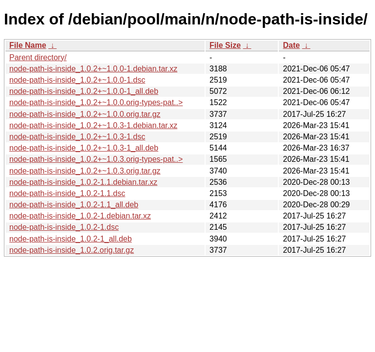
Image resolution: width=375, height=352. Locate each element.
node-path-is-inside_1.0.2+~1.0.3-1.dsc (77, 136)
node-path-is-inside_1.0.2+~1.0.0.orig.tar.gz (85, 114)
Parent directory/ (37, 57)
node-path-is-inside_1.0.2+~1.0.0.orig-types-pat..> (96, 102)
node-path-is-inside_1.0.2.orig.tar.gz (71, 250)
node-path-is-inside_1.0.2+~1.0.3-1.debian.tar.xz (93, 125)
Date (291, 45)
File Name (27, 45)
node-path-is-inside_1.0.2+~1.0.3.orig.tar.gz (85, 171)
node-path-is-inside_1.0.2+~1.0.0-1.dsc (77, 80)
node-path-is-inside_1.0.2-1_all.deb (70, 239)
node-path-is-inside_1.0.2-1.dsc (64, 227)
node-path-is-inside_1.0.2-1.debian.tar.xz (80, 216)
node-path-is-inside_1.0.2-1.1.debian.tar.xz (83, 182)
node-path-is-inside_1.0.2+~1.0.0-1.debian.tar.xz (93, 69)
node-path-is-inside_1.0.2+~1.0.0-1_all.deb (83, 91)
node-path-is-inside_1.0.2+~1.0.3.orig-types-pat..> (96, 159)
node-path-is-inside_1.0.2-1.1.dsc (67, 193)
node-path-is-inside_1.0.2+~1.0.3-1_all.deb (83, 148)
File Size (225, 45)
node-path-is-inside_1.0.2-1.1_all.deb (73, 204)
